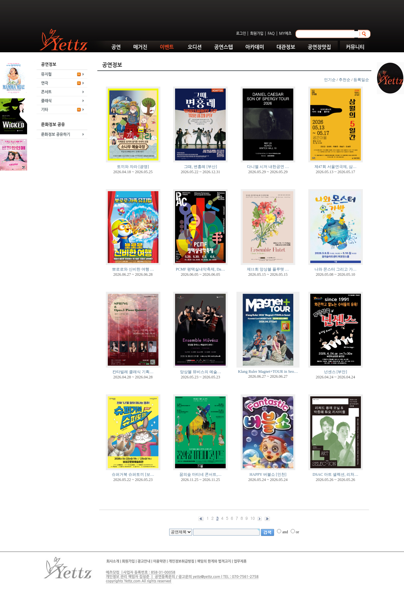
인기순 (330, 79)
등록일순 (361, 79)
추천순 (344, 79)
